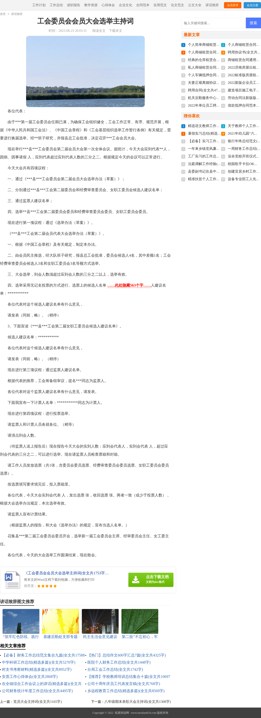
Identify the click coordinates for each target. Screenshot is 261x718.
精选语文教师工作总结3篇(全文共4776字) (220, 126)
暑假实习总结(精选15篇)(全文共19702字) (219, 133)
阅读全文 (99, 31)
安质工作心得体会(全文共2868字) (30, 677)
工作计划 (39, 5)
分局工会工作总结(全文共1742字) (115, 669)
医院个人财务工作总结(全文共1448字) (119, 662)
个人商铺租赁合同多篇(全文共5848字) (217, 52)
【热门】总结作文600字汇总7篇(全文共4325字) (126, 655)
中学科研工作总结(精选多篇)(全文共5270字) (38, 662)
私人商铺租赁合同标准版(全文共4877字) (219, 67)
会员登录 (232, 5)
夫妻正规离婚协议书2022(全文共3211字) (219, 83)
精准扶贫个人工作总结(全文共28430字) (218, 179)
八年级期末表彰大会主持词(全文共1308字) (137, 702)
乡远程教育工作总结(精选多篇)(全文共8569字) (125, 691)
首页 (3, 14)
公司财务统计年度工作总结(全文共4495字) (37, 691)
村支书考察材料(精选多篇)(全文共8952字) (36, 669)
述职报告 (73, 5)
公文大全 (194, 5)
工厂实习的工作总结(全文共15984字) (217, 156)
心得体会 (108, 5)
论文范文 (177, 5)
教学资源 (91, 5)
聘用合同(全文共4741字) (207, 90)
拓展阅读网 (122, 712)
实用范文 (160, 5)
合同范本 (142, 5)
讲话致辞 (212, 5)
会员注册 (252, 5)
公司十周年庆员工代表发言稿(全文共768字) (123, 684)
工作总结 (56, 5)
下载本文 (115, 31)
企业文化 (125, 5)
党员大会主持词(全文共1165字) (37, 702)
